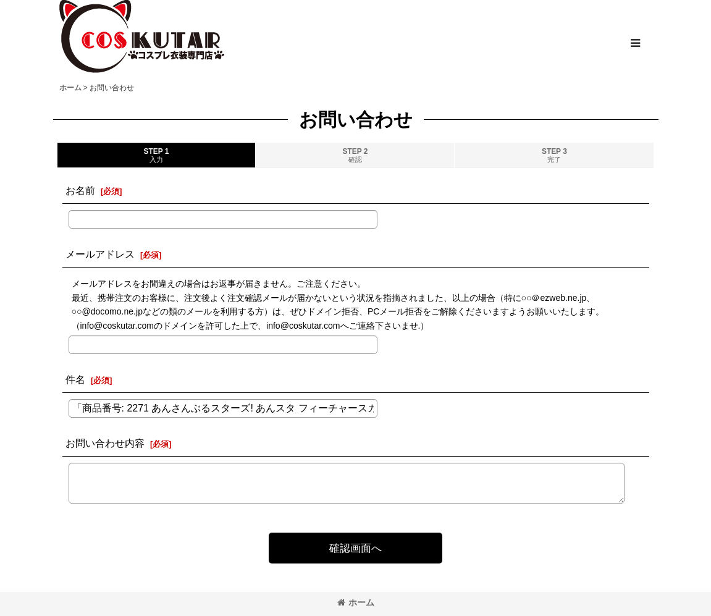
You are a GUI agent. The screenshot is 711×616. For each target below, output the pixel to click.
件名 (75, 379)
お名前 (80, 190)
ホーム (355, 602)
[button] (635, 43)
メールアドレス (100, 253)
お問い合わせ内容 (105, 443)
